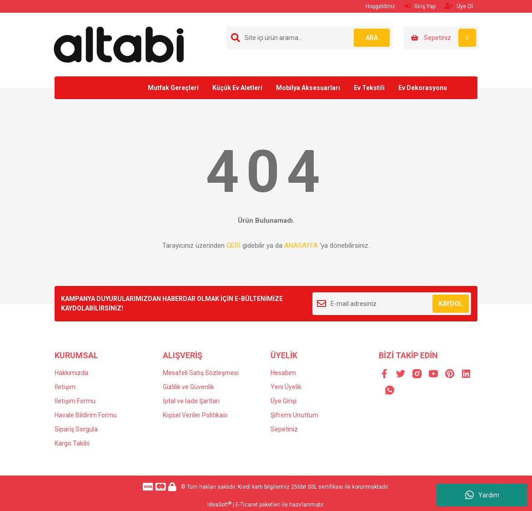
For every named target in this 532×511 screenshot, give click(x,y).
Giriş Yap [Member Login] (420, 6)
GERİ (233, 245)
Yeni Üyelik (286, 387)
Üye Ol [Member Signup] (459, 6)
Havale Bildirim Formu (86, 415)
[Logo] (119, 44)
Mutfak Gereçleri (173, 87)
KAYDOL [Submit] (450, 303)
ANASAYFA (301, 245)
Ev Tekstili (369, 87)
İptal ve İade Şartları (191, 401)
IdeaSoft (219, 504)
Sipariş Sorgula (76, 429)
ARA (372, 37)
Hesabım (283, 372)
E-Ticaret (247, 504)
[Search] (309, 37)
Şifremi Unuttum (294, 415)
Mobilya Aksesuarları (308, 87)
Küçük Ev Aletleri (237, 87)
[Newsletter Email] (391, 303)
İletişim (65, 387)
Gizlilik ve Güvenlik (188, 387)
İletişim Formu (75, 401)
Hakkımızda (71, 372)
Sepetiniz (284, 429)
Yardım (482, 495)
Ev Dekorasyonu (422, 87)
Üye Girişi (283, 401)
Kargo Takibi (72, 443)
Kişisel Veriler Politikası (195, 415)
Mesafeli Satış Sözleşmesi (201, 372)
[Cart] (440, 37)
